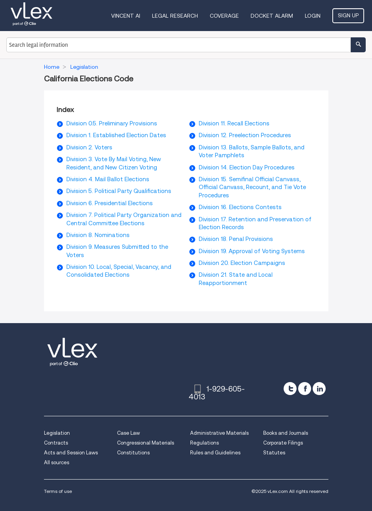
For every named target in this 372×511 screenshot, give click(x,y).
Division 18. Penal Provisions (236, 239)
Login (313, 16)
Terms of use (58, 491)
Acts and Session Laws (71, 453)
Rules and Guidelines (215, 453)
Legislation (57, 433)
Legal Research (175, 16)
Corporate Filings (283, 443)
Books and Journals (285, 433)
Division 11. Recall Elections (234, 123)
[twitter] (290, 388)
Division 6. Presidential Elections (109, 203)
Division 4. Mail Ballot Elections (107, 179)
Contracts (56, 443)
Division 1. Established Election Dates (116, 135)
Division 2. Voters (89, 147)
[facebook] (304, 388)
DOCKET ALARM (272, 16)
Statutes (274, 453)
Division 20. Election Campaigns (242, 263)
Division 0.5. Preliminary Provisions (111, 123)
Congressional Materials (145, 443)
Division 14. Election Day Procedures (247, 167)
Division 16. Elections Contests (240, 207)
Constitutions (133, 453)
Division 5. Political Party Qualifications (118, 191)
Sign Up (348, 15)
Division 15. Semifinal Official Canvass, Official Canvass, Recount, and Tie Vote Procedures (252, 187)
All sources (56, 462)
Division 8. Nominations (98, 235)
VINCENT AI (125, 16)
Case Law (128, 433)
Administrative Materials (219, 433)
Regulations (204, 443)
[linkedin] (319, 388)
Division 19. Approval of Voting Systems (252, 251)
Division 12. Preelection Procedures (245, 135)
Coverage (224, 16)
